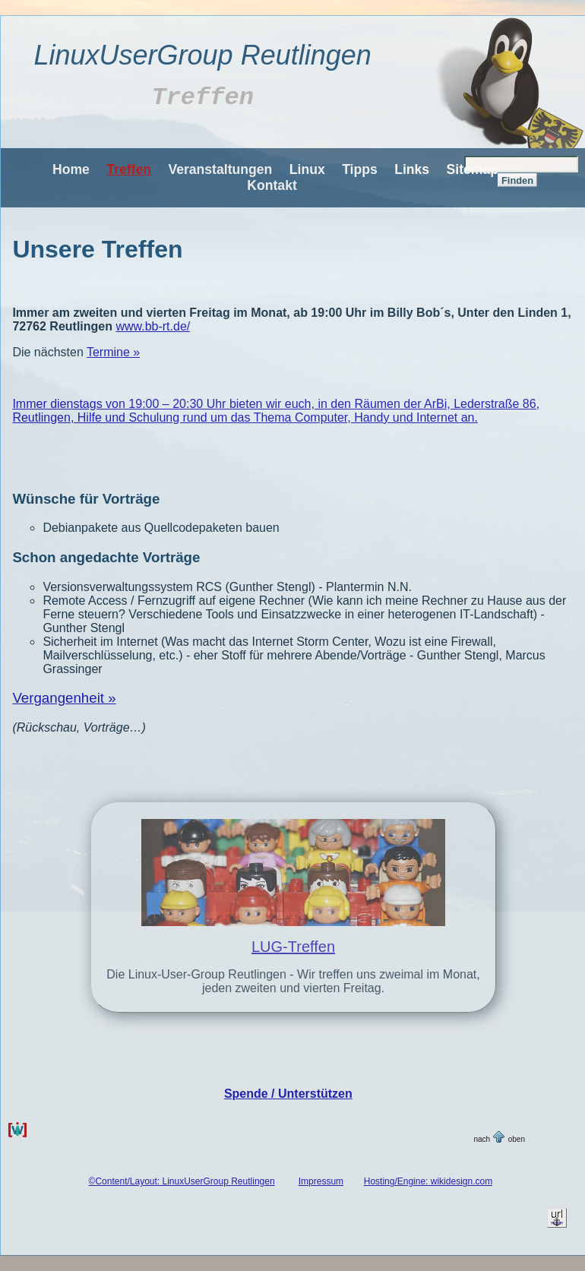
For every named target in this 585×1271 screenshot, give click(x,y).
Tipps (360, 169)
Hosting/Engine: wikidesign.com (428, 1181)
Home (71, 169)
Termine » (113, 352)
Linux (307, 169)
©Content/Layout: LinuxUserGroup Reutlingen (182, 1181)
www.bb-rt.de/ (152, 326)
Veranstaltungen (220, 169)
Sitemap (472, 169)
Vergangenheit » (63, 698)
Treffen (128, 169)
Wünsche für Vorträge (86, 499)
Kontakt (272, 185)
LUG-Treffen (293, 946)
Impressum (321, 1181)
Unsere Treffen (97, 249)
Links (411, 169)
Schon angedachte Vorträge (106, 557)
